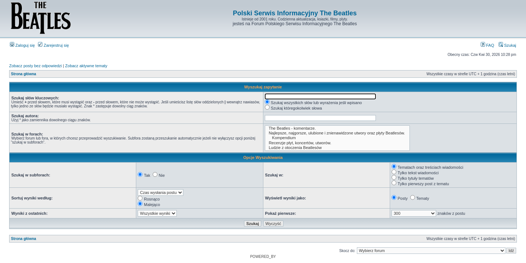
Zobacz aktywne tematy (86, 66)
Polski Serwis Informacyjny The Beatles (295, 13)
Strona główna (23, 74)
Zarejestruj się (53, 45)
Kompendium (337, 138)
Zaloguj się (22, 45)
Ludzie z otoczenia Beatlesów (337, 147)
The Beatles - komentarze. (337, 128)
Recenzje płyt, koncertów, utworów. (337, 143)
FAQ (487, 45)
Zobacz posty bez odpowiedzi (35, 66)
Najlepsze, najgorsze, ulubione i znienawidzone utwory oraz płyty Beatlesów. (337, 133)
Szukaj (507, 45)
